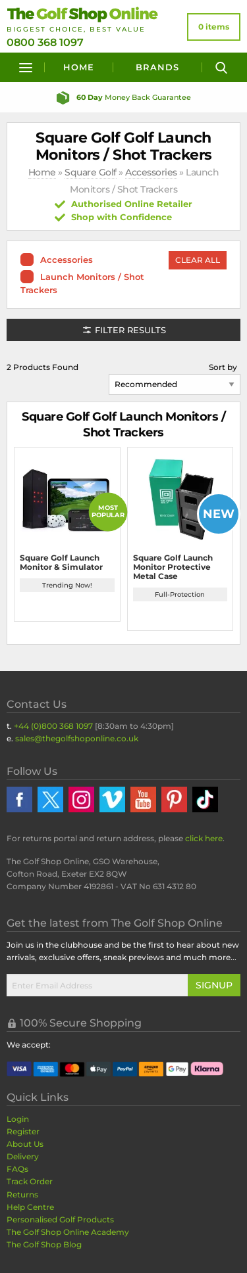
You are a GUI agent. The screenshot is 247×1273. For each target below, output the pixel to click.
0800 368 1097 (45, 42)
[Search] (221, 67)
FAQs (17, 1169)
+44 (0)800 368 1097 (53, 726)
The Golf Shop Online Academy (68, 1232)
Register (23, 1131)
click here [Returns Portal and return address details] (204, 838)
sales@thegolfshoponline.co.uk (76, 738)
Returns (22, 1194)
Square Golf (91, 172)
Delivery (23, 1156)
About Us (25, 1144)
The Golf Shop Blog (44, 1244)
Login (18, 1119)
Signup (214, 985)
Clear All (197, 260)
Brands (157, 67)
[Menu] (26, 67)
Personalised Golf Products (60, 1219)
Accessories (151, 172)
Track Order (30, 1181)
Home (78, 67)
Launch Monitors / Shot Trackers (82, 283)
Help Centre (30, 1207)
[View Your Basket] (213, 26)
